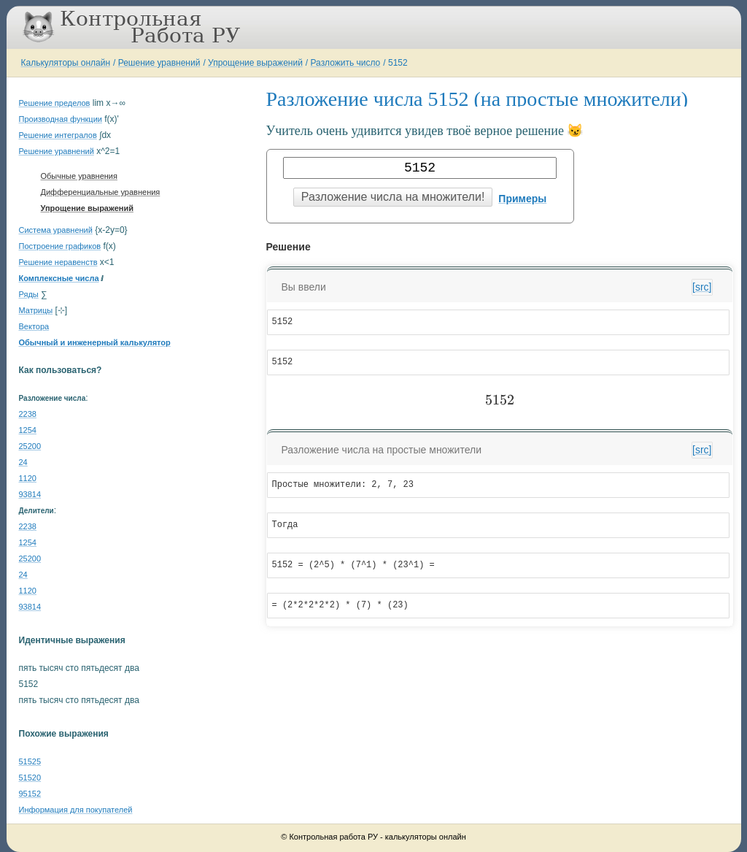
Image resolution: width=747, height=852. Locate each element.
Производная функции (60, 119)
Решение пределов (54, 103)
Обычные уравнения (79, 176)
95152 (30, 793)
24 (23, 462)
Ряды (29, 294)
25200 (30, 446)
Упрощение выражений (255, 63)
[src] (701, 287)
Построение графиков (60, 246)
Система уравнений (56, 230)
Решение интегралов (58, 135)
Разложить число (346, 63)
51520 (30, 777)
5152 (398, 63)
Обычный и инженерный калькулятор (95, 342)
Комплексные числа (59, 278)
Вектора (34, 326)
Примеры (522, 198)
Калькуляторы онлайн (66, 63)
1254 (27, 430)
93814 (30, 494)
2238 (27, 414)
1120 (27, 478)
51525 (30, 761)
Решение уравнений (159, 63)
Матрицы (36, 310)
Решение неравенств (58, 262)
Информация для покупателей (76, 809)
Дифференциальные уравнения (100, 192)
